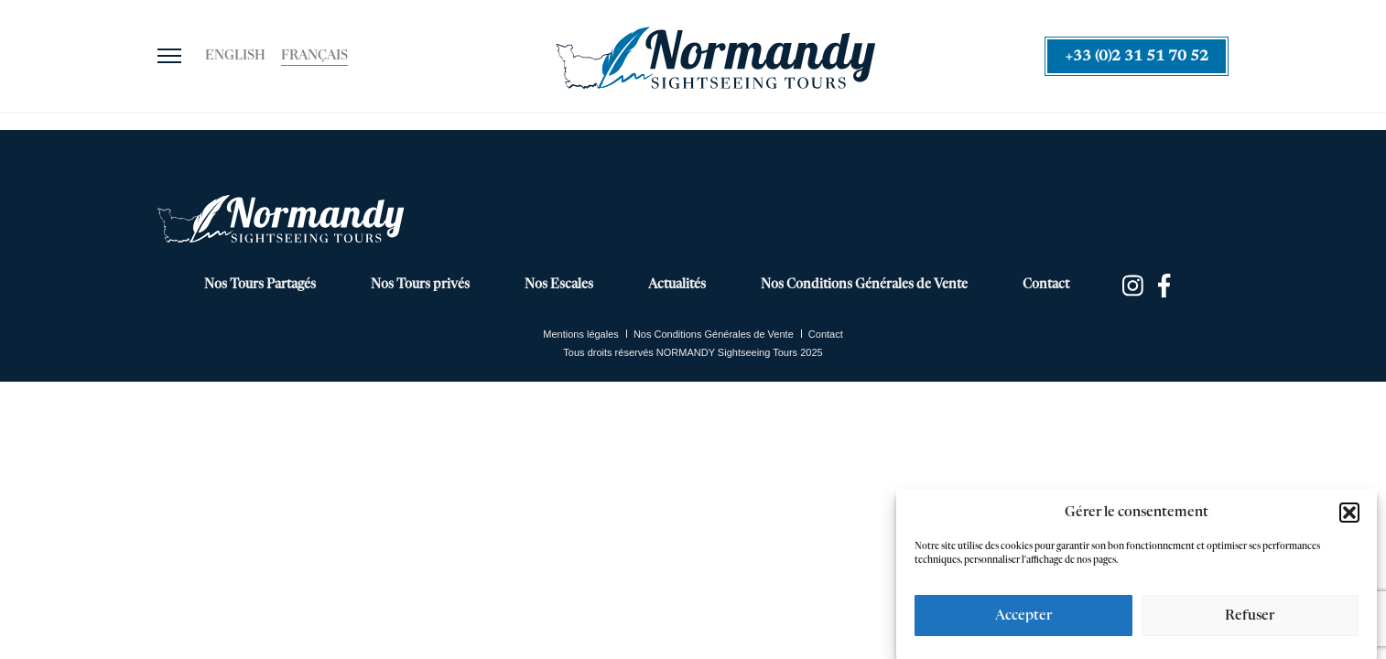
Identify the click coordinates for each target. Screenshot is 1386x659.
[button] (1349, 512)
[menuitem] (235, 57)
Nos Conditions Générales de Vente (864, 284)
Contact (1046, 284)
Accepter (1023, 615)
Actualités (677, 284)
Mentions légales (581, 334)
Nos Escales (559, 284)
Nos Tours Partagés (260, 284)
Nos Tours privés (420, 284)
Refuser (1249, 615)
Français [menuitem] (314, 55)
